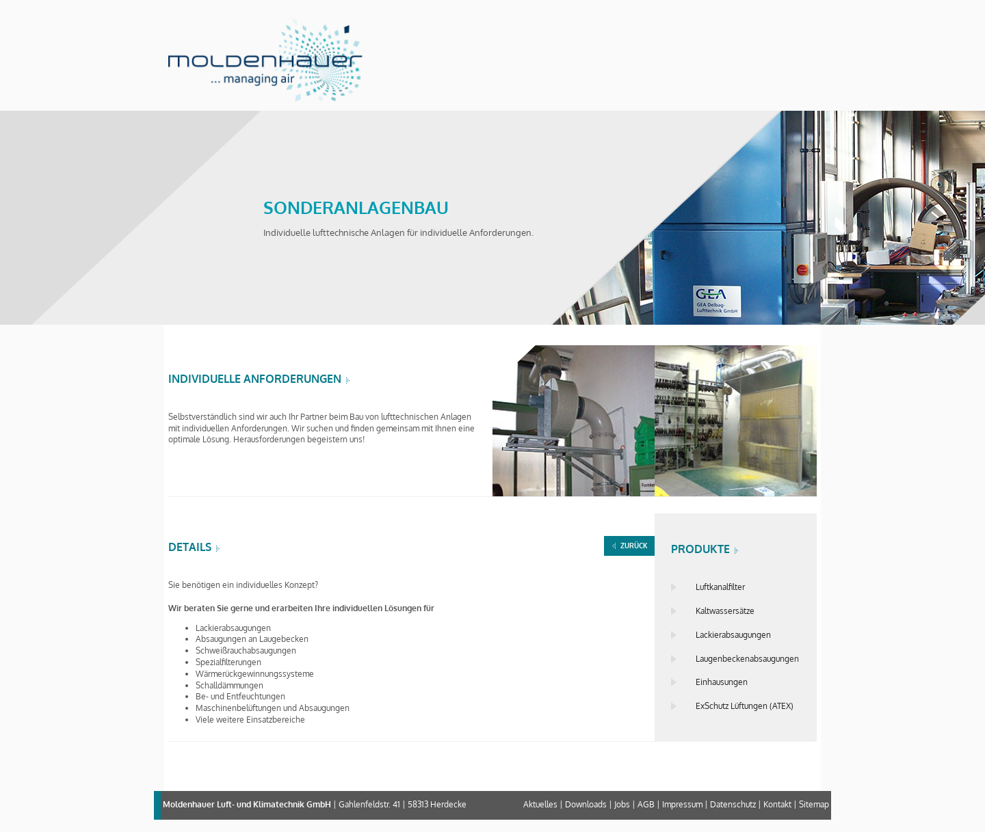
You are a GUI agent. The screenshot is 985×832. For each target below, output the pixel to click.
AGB (646, 804)
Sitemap (814, 804)
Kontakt (777, 804)
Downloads (586, 804)
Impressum (682, 804)
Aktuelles (540, 804)
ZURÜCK (634, 545)
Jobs (622, 804)
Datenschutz (733, 804)
